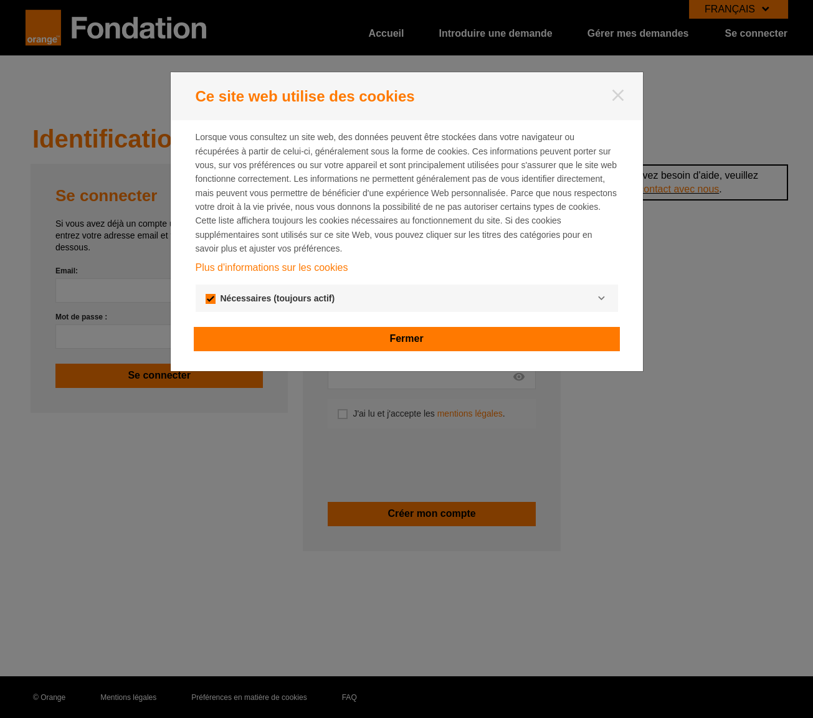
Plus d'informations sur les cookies (272, 267)
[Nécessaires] (601, 298)
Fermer (406, 338)
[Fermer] (618, 95)
